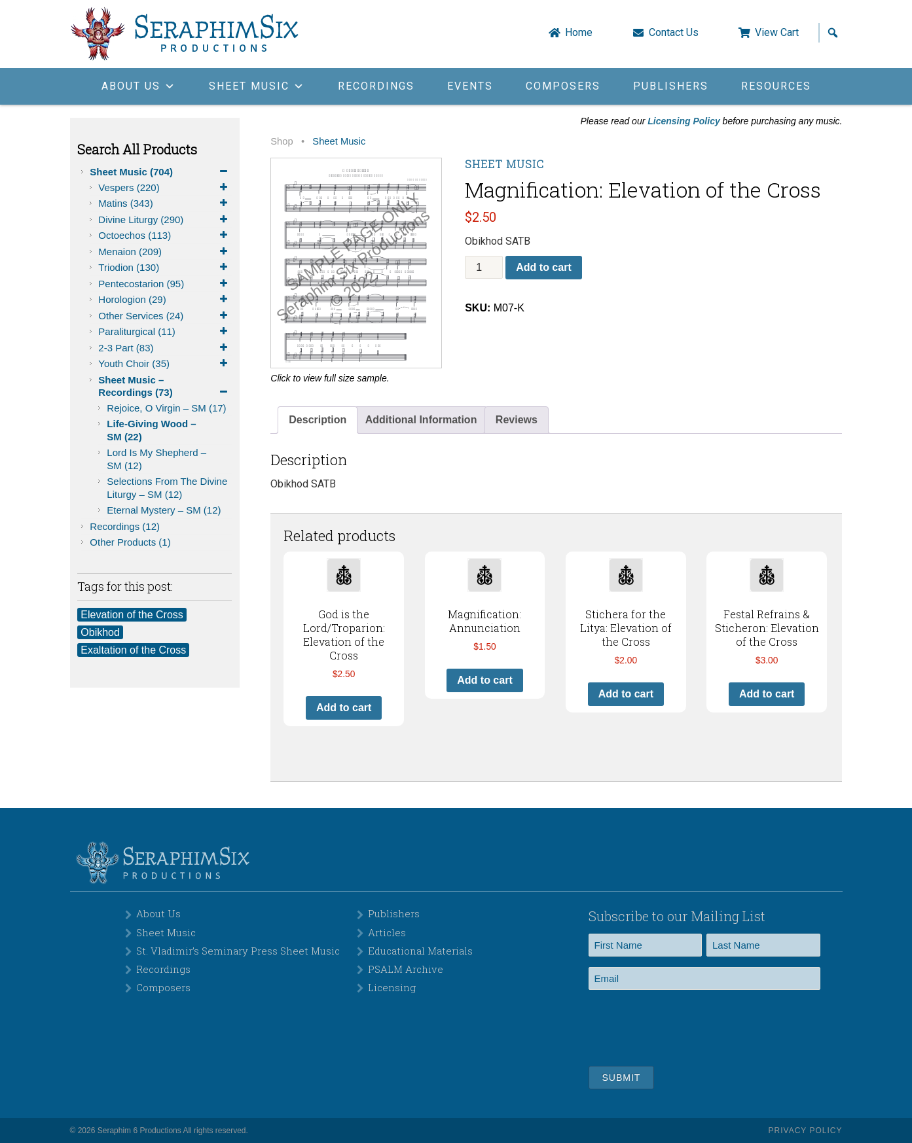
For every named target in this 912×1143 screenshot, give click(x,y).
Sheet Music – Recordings (165, 386)
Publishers (670, 86)
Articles (387, 932)
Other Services (165, 316)
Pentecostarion (165, 283)
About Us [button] (138, 86)
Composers (563, 86)
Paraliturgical (165, 331)
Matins (165, 203)
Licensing (392, 987)
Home (579, 32)
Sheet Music (161, 172)
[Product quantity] (484, 267)
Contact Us (674, 32)
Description (317, 419)
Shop (281, 141)
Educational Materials (420, 950)
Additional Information (421, 419)
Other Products (130, 542)
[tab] (317, 420)
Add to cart (543, 267)
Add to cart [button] (343, 707)
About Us (158, 913)
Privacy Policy (806, 1130)
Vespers (165, 187)
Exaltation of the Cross (133, 650)
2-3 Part (165, 348)
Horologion (165, 299)
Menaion (165, 251)
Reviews (517, 419)
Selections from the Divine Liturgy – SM (167, 488)
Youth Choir (165, 363)
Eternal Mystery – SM (164, 510)
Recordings (376, 86)
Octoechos (165, 235)
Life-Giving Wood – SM (151, 430)
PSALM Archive (405, 969)
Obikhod (100, 632)
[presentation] (688, 1025)
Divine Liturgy (165, 219)
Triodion (165, 267)
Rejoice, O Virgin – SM (166, 407)
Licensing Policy (684, 121)
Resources (776, 86)
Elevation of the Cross (132, 614)
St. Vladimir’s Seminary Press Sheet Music (238, 950)
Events (470, 86)
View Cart (777, 32)
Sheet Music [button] (257, 86)
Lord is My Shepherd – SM (156, 459)
